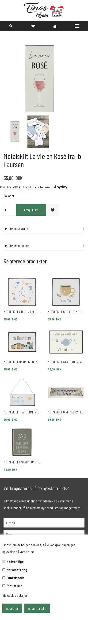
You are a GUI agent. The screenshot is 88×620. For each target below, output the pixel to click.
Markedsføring (17, 569)
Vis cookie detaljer (14, 595)
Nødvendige (15, 561)
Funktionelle (15, 577)
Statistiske (14, 585)
